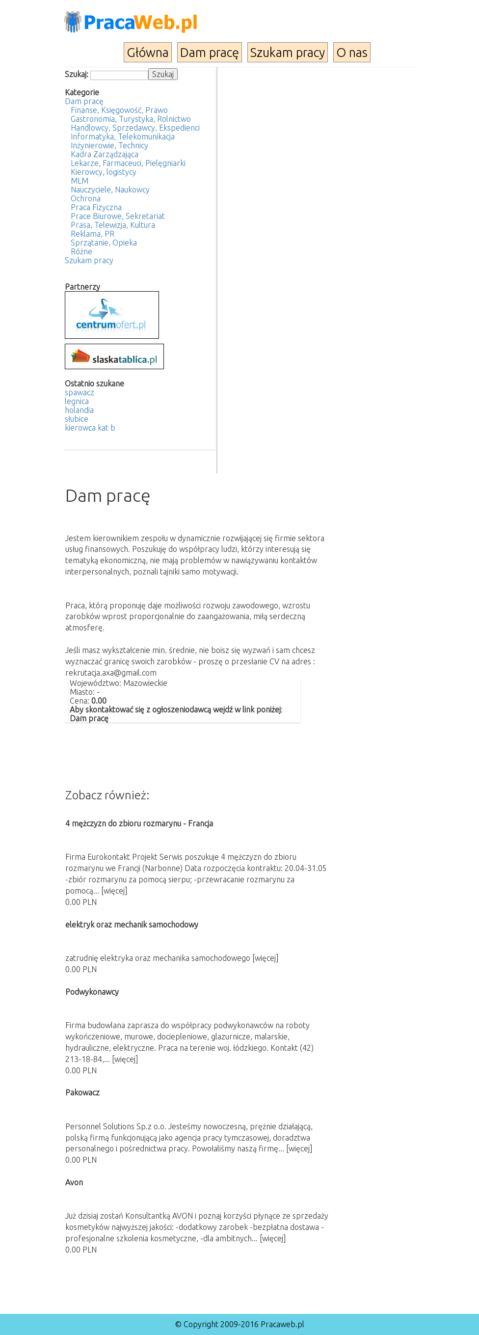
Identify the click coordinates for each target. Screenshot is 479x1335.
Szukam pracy (287, 52)
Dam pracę (209, 52)
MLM (79, 180)
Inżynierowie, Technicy (109, 145)
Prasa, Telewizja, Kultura (113, 224)
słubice (76, 418)
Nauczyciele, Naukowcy (110, 189)
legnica (77, 401)
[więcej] (114, 890)
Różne (81, 251)
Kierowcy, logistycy (103, 171)
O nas (352, 52)
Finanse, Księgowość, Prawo (119, 110)
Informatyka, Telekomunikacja (123, 136)
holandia (79, 410)
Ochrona (86, 198)
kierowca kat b (90, 427)
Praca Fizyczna (96, 207)
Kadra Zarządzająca (104, 154)
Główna (148, 52)
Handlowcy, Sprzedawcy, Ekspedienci (135, 127)
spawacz (79, 392)
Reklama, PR (92, 233)
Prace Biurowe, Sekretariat (118, 216)
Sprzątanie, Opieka (104, 242)
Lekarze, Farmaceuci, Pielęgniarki (128, 163)
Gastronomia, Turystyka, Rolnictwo (131, 118)
